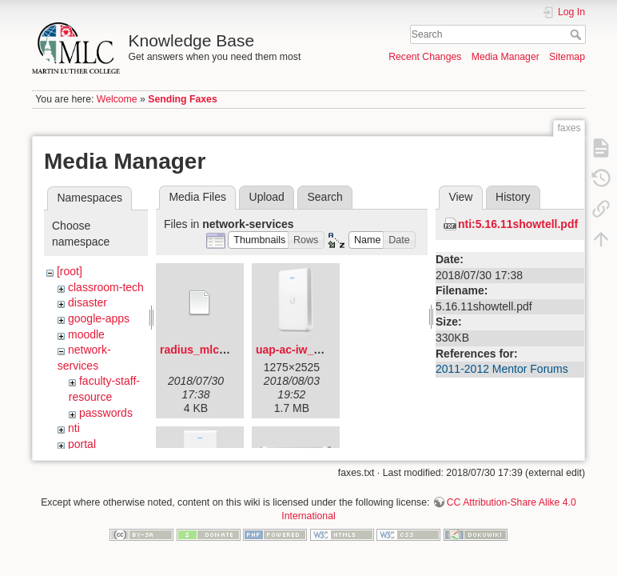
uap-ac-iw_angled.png (314, 349)
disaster (87, 302)
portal (82, 444)
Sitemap (567, 56)
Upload (267, 196)
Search (577, 34)
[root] (69, 271)
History (513, 196)
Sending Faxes (182, 99)
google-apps (98, 318)
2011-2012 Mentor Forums (502, 368)
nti (74, 428)
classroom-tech (106, 287)
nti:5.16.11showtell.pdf (518, 224)
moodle (86, 334)
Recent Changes (424, 56)
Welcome (117, 99)
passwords (106, 412)
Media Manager (505, 56)
